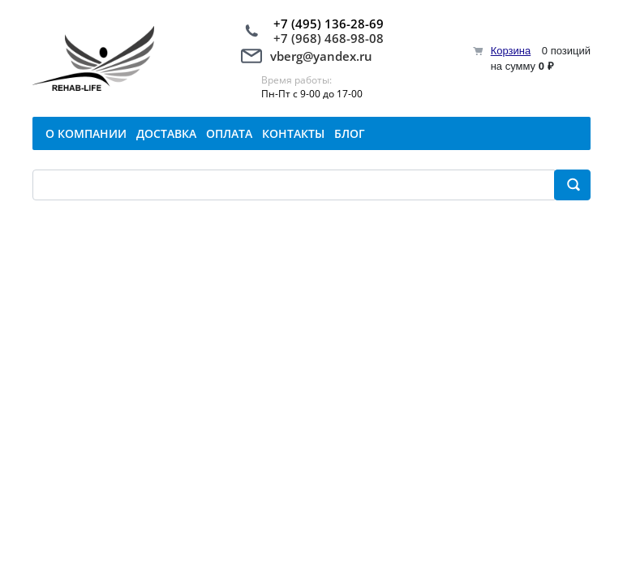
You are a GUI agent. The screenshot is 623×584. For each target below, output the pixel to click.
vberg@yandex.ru (321, 56)
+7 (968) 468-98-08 (328, 38)
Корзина (511, 51)
